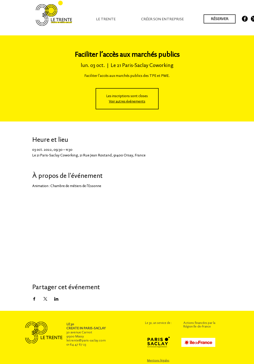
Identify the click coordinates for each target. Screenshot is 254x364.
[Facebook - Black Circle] (245, 19)
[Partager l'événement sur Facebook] (34, 299)
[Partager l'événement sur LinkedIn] (56, 299)
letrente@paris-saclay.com (86, 340)
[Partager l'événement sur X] (45, 299)
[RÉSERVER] (220, 18)
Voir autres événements (127, 101)
